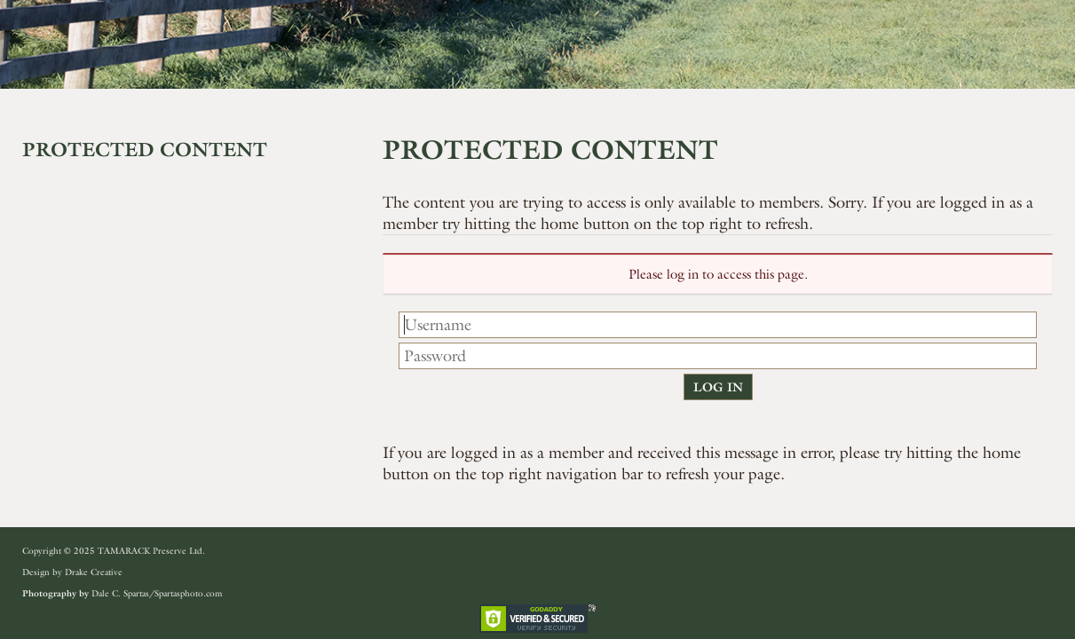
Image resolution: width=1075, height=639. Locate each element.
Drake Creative (94, 572)
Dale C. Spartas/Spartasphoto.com (156, 593)
